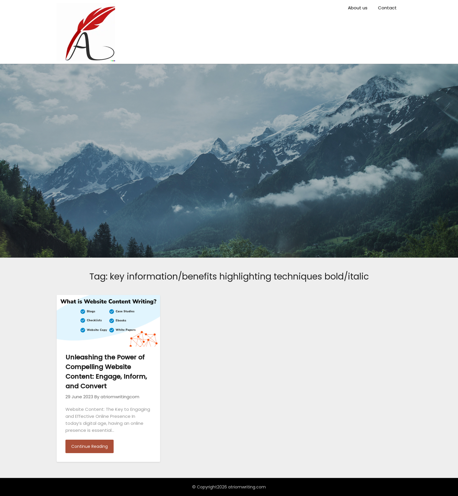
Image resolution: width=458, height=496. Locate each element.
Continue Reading (89, 446)
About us (357, 8)
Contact (387, 8)
